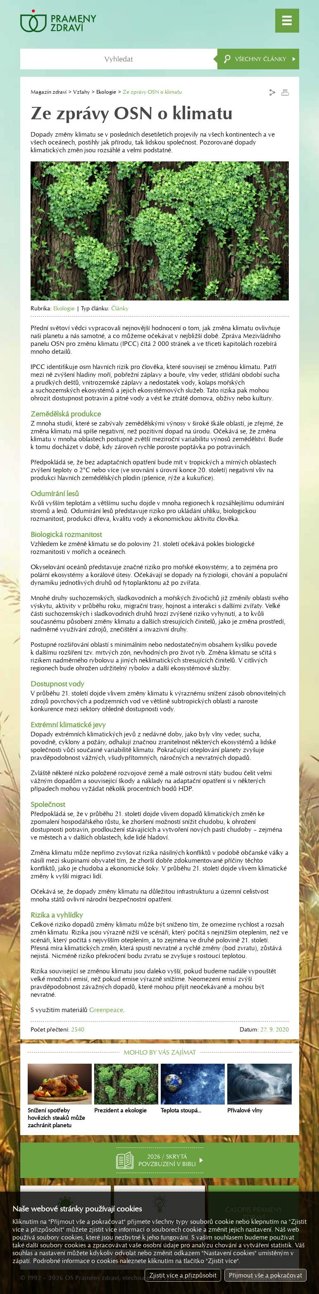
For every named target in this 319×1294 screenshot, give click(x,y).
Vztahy (81, 91)
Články (120, 308)
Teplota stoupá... (193, 1089)
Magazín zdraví (49, 91)
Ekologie (106, 91)
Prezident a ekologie (126, 1089)
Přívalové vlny (259, 1089)
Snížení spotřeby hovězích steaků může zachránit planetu (60, 1096)
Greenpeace (106, 1010)
